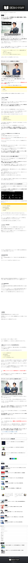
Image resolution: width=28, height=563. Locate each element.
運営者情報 (10, 557)
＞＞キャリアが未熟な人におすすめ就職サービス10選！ (10, 431)
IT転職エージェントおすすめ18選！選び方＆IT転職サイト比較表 (14, 550)
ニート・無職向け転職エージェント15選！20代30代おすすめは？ (14, 511)
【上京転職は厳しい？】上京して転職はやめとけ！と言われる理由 (14, 516)
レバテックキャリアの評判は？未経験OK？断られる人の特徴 (14, 506)
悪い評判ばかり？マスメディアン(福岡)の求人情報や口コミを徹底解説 (15, 472)
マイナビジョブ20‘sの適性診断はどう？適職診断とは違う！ (14, 488)
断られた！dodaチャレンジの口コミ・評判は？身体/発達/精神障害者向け (15, 501)
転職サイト (2, 461)
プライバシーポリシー (17, 557)
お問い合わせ (13, 557)
